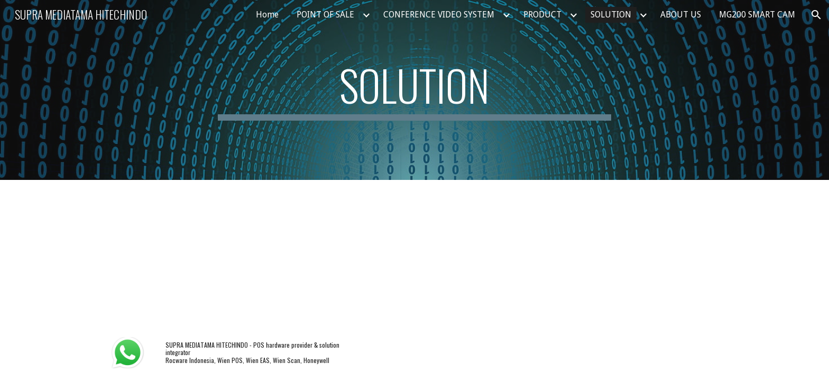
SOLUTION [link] (611, 15)
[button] (816, 15)
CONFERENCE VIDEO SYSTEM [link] (438, 15)
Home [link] (267, 15)
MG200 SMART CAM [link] (757, 15)
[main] (414, 90)
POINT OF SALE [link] (325, 15)
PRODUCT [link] (542, 15)
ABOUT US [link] (680, 15)
